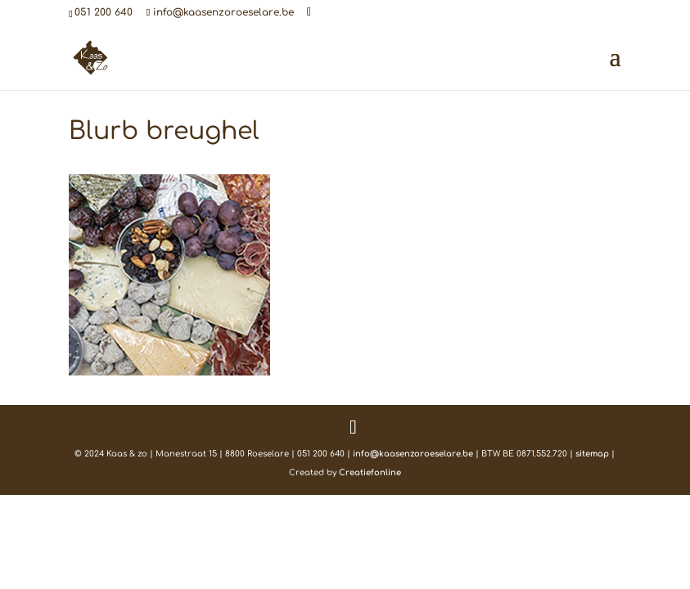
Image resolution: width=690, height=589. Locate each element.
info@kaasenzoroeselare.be (413, 453)
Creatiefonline (370, 472)
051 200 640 (103, 12)
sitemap (592, 453)
